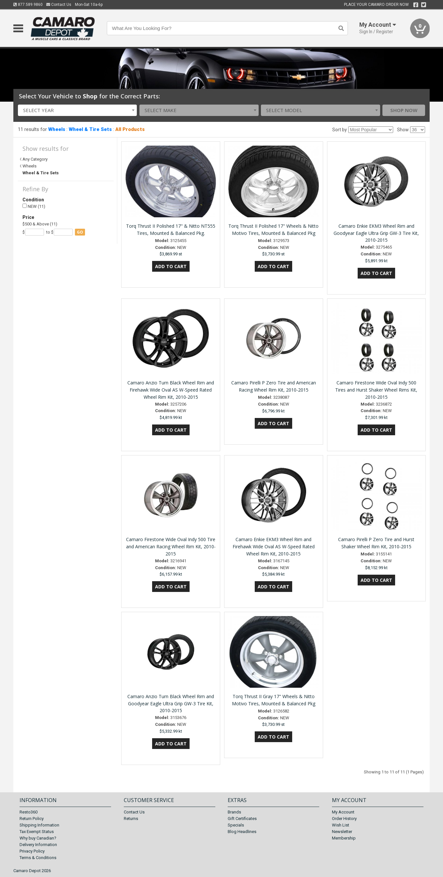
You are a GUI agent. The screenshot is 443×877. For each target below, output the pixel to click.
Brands (234, 812)
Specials (236, 825)
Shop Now (404, 110)
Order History (344, 818)
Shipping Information (39, 825)
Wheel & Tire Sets (90, 129)
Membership (344, 838)
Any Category (35, 159)
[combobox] (77, 110)
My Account (343, 812)
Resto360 (28, 812)
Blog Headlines (242, 831)
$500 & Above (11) (39, 224)
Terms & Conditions (38, 857)
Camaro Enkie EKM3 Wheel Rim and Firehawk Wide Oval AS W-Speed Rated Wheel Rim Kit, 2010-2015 (274, 546)
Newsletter (342, 831)
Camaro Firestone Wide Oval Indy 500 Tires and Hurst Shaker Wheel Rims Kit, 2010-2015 (376, 390)
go (80, 232)
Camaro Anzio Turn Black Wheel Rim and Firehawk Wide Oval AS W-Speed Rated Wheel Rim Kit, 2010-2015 (170, 390)
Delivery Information (38, 844)
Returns (131, 818)
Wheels (56, 129)
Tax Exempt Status (37, 831)
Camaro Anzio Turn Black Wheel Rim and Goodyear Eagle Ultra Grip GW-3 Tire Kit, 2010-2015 (170, 703)
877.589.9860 (28, 4)
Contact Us (58, 4)
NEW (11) (33, 206)
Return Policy (32, 818)
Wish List (340, 825)
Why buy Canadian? (38, 838)
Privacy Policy (32, 851)
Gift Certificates (242, 818)
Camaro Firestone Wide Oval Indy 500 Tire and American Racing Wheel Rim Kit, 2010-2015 (171, 546)
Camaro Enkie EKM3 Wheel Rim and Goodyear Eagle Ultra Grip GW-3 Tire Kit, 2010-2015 (376, 233)
